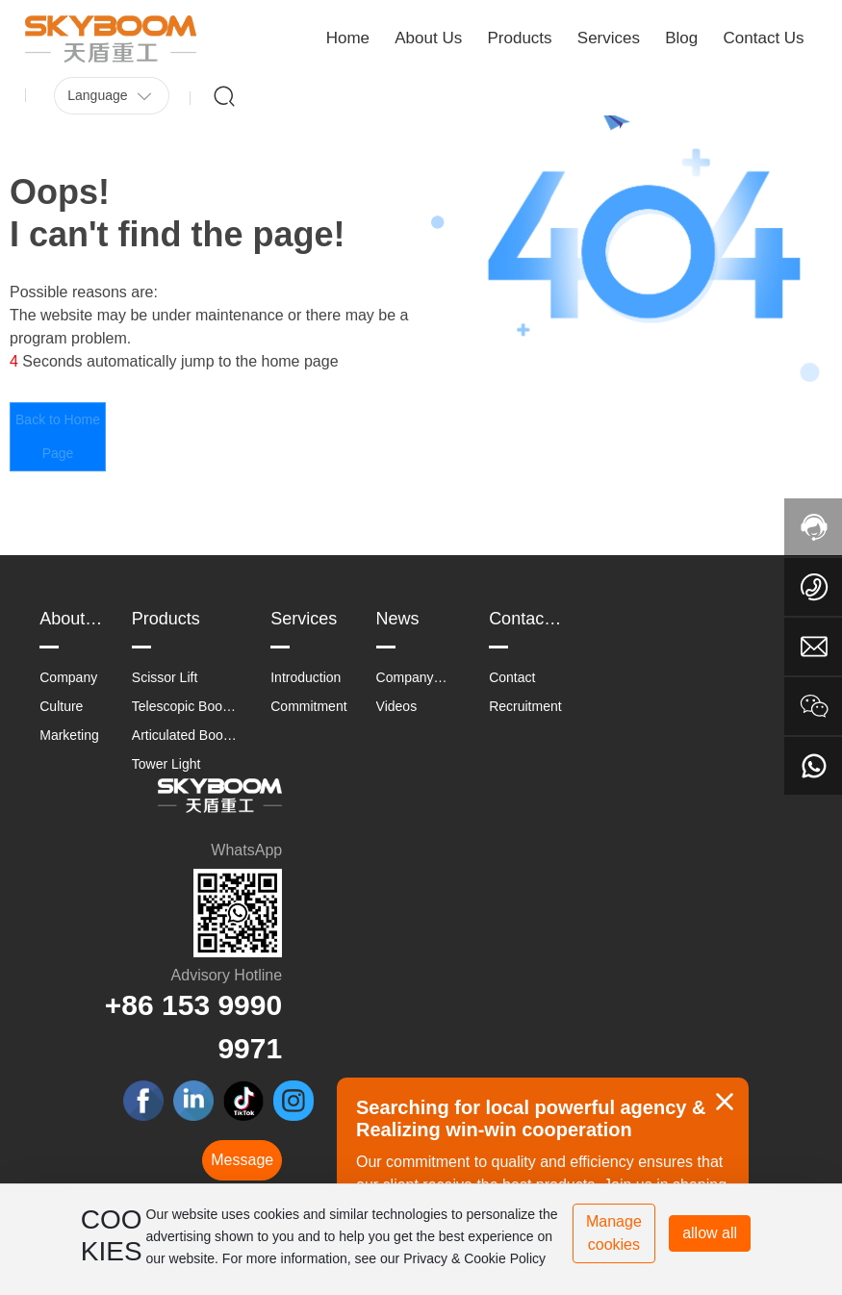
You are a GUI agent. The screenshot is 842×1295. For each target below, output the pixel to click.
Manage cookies (614, 1233)
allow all (709, 1233)
